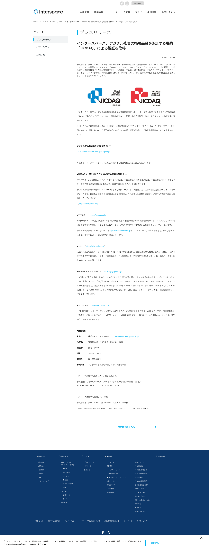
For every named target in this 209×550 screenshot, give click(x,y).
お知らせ (40, 54)
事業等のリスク (113, 473)
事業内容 (98, 12)
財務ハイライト (112, 481)
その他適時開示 (142, 481)
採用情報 (152, 12)
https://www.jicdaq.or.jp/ (89, 204)
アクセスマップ (43, 481)
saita (64, 487)
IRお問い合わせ (140, 496)
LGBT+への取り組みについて (90, 521)
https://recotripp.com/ (100, 305)
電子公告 (138, 504)
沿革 (39, 477)
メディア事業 (65, 472)
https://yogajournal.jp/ (113, 271)
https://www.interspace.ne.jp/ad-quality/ (93, 151)
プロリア (66, 491)
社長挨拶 (41, 462)
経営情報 (109, 466)
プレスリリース (57, 22)
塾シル (65, 499)
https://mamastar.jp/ (98, 215)
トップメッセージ (114, 470)
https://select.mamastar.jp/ (120, 230)
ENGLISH (137, 3)
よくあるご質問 (140, 492)
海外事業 (64, 502)
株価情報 (111, 492)
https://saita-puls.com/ (95, 246)
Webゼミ (66, 468)
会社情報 (84, 12)
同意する (155, 543)
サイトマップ (128, 521)
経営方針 (41, 466)
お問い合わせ (169, 12)
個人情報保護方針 (54, 521)
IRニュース (110, 462)
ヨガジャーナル (68, 484)
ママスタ (66, 476)
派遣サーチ (66, 495)
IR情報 (126, 12)
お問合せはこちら (126, 427)
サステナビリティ (143, 521)
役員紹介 (41, 473)
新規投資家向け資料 (141, 485)
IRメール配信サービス (142, 500)
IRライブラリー (140, 462)
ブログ (138, 12)
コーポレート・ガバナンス (117, 477)
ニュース (113, 12)
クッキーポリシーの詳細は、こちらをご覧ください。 (26, 544)
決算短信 (140, 466)
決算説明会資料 (142, 473)
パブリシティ (42, 47)
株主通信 (140, 477)
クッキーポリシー (70, 521)
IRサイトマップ (140, 511)
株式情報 (111, 488)
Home (35, 22)
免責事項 (138, 507)
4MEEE (65, 480)
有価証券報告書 (142, 470)
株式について (111, 485)
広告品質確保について (112, 521)
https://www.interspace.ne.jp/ (127, 336)
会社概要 (41, 470)
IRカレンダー (139, 488)
